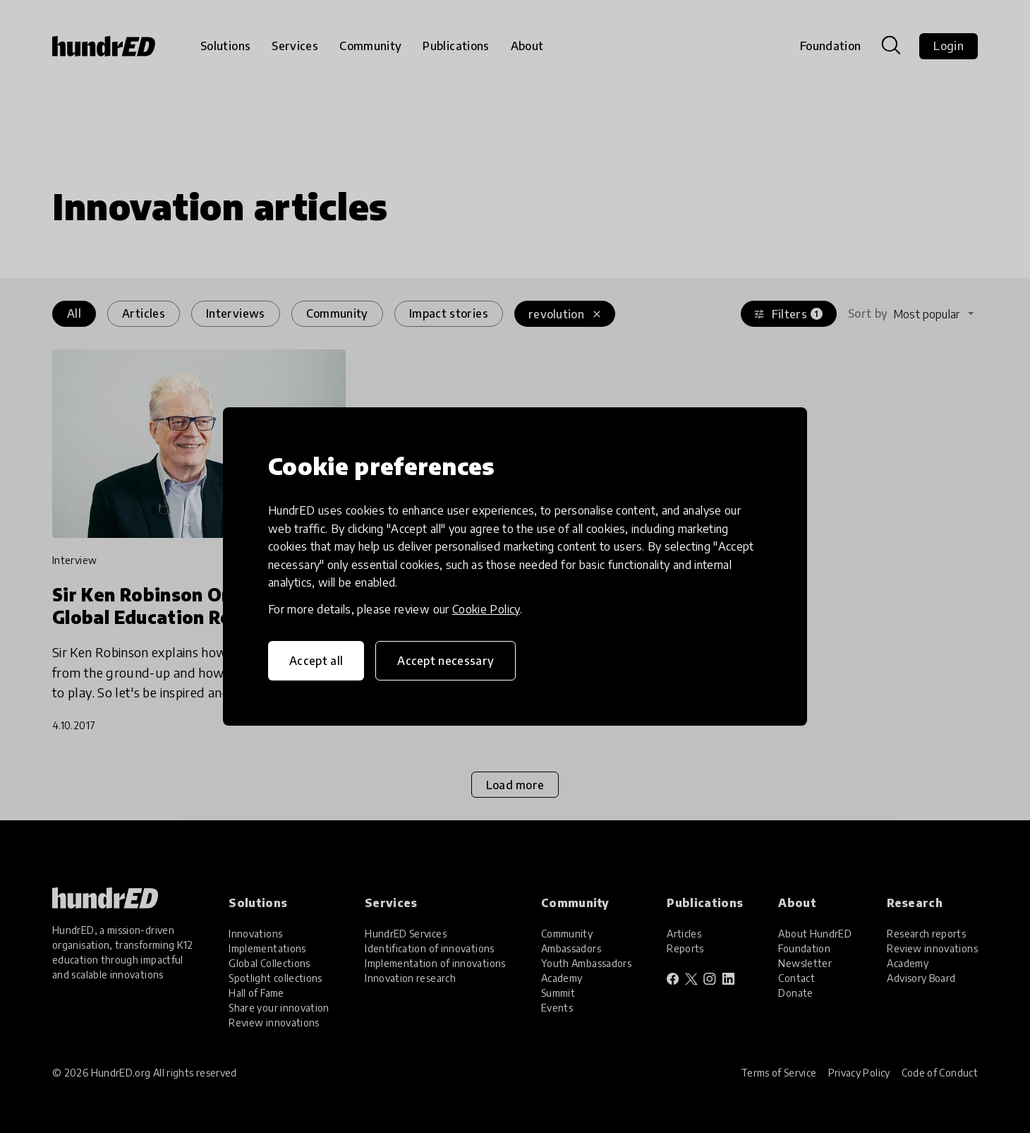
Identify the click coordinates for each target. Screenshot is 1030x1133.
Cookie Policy (486, 609)
